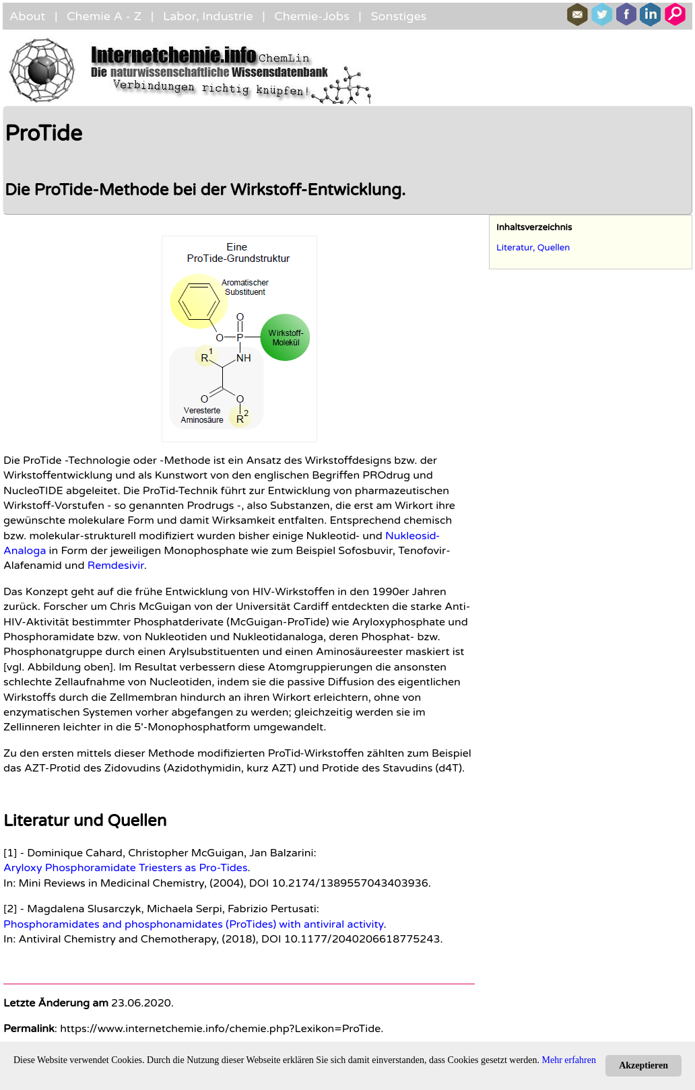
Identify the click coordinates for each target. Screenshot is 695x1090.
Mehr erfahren (569, 1060)
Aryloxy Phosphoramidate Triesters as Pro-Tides (125, 868)
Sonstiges (398, 16)
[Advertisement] (590, 678)
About (27, 16)
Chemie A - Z (104, 16)
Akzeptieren (643, 1065)
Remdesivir (116, 565)
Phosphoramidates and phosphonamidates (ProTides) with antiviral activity (193, 924)
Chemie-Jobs (312, 16)
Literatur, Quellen (533, 247)
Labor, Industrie (208, 16)
